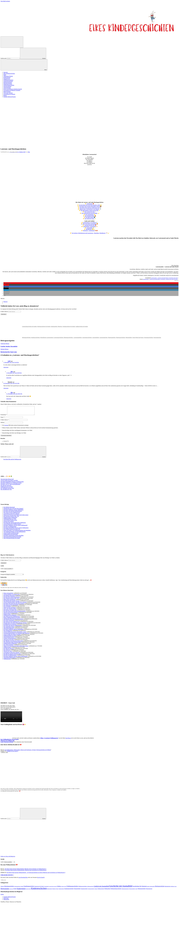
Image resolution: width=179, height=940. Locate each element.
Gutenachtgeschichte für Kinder (29, 326)
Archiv (2, 570)
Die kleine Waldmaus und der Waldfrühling (13, 511)
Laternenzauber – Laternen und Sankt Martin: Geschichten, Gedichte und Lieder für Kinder (160, 279)
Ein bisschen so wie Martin (89, 222)
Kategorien (3, 576)
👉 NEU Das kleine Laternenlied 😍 (89, 223)
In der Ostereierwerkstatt (7, 743)
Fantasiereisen (6, 78)
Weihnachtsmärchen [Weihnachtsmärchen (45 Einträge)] (125, 890)
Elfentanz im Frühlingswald (7, 742)
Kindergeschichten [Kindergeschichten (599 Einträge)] (39, 890)
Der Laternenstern (89, 214)
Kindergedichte (6, 77)
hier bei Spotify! (41, 879)
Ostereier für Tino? (7, 652)
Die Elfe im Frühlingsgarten (9, 528)
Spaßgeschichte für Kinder (82, 326)
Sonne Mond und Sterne (137, 337)
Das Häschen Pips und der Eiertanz (11, 602)
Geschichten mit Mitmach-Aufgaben (11, 90)
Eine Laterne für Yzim (89, 211)
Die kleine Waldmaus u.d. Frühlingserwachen (11, 484)
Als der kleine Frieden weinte (10, 521)
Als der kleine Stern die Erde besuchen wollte (89, 205)
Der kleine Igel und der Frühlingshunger (12, 512)
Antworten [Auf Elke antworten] (8, 377)
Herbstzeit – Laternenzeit (89, 230)
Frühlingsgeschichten (8, 80)
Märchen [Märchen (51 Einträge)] (54, 890)
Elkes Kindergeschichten (9, 73)
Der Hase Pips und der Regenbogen (11, 598)
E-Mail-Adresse (4, 311)
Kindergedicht (54, 326)
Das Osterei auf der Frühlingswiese (11, 623)
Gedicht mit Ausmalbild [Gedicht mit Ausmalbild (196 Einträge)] (101, 888)
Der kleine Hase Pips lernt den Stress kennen (13, 605)
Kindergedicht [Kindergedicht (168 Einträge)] (21, 890)
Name (2, 419)
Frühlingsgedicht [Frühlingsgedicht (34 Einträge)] (63, 888)
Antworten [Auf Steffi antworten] (5, 367)
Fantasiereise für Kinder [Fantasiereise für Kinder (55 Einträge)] (39, 888)
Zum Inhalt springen (5, 1)
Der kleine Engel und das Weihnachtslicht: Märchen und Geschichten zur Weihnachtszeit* (26, 871)
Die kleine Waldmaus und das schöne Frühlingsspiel (15, 527)
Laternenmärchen (104, 337)
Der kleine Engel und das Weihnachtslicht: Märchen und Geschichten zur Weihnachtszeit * (25, 870)
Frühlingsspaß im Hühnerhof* (10, 519)
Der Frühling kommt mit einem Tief (11, 530)
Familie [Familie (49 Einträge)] (22, 888)
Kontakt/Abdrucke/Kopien (9, 96)
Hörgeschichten (7, 91)
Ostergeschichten (7, 86)
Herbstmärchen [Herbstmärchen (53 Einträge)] (167, 888)
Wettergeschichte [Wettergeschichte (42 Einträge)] (132, 890)
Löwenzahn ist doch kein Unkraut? (11, 515)
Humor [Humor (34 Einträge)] (175, 888)
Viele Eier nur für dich (8, 641)
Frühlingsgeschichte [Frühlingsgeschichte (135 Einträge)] (72, 888)
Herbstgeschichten (7, 82)
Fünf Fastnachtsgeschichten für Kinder (12, 538)
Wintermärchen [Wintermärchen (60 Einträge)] (149, 890)
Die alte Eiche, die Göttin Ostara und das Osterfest (15, 624)
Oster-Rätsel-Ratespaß (8, 629)
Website (2, 424)
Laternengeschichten (87, 337)
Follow (2, 896)
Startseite (5, 72)
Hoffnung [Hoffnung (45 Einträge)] (172, 888)
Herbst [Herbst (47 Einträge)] (148, 888)
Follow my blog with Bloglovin (8, 858)
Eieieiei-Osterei (7, 615)
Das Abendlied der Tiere (6, 491)
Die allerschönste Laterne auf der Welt (89, 210)
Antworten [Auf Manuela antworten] (5, 388)
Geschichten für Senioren (9, 94)
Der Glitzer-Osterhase (8, 646)
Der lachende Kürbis (89, 216)
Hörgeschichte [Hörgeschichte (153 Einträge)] (5, 890)
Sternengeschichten (148, 337)
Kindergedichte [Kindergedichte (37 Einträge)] (28, 890)
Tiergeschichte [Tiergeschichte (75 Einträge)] (77, 890)
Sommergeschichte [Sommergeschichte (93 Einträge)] (69, 890)
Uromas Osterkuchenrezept (9, 640)
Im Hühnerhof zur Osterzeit (9, 625)
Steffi (9, 361)
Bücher (5, 95)
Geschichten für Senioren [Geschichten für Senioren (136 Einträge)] (139, 888)
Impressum (6, 899)
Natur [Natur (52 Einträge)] (57, 890)
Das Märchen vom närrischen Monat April (13, 642)
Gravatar (6, 427)
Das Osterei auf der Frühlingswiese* (11, 514)
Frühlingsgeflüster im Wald (9, 520)
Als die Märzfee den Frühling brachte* (12, 525)
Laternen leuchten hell (89, 225)
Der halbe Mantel (90, 217)
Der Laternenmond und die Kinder (89, 213)
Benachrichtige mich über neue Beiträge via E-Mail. (14, 434)
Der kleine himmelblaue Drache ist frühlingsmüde (12, 483)
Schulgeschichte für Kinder (69, 326)
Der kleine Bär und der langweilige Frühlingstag (14, 524)
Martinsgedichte (111, 337)
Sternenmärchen (157, 337)
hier (27, 589)
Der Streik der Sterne (89, 218)
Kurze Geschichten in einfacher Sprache (12, 89)
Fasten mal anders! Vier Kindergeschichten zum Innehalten (17, 532)
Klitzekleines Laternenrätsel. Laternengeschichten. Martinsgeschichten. (56, 337)
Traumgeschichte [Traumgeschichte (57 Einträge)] (84, 890)
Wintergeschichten (7, 83)
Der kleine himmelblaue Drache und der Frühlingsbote (16, 529)
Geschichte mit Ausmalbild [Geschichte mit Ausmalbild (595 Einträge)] (120, 888)
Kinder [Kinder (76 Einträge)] (15, 890)
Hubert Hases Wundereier (9, 601)
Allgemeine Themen (8, 76)
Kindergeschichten (35, 337)
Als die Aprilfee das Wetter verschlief (9, 482)
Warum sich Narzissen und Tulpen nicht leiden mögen (15, 516)
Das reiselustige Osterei (8, 628)
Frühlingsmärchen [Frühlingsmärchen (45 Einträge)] (90, 888)
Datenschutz (6, 901)
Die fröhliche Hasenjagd (9, 508)
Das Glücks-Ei (6, 651)
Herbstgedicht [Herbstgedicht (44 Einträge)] (152, 888)
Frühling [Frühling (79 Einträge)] (59, 888)
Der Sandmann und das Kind (7, 489)
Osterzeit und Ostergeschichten (10, 614)
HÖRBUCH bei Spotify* (12, 752)
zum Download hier (23, 879)
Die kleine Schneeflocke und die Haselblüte (13, 537)
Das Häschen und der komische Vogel (12, 655)
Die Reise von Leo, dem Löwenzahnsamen (10, 486)
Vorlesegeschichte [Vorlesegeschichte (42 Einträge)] (91, 890)
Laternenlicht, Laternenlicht (89, 226)
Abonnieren (3, 314)
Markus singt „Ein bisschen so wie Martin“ (89, 209)
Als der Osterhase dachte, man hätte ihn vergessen (14, 603)
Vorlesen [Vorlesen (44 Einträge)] (95, 890)
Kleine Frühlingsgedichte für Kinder (11, 619)
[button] (7, 283)
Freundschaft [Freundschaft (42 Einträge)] (46, 888)
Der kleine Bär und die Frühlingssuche (12, 461)
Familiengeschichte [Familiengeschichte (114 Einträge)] (29, 888)
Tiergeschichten (7, 87)
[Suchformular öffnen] (12, 42)
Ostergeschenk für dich (8, 638)
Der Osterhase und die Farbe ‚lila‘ (11, 517)
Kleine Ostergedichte (8, 594)
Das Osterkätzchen (7, 632)
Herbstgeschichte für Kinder (43, 326)
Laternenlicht (89, 227)
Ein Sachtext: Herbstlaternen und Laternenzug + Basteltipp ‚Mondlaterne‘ (89, 233)
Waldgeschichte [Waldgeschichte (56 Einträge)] (101, 890)
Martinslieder (129, 337)
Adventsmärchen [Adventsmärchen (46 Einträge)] (17, 888)
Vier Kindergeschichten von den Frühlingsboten (14, 533)
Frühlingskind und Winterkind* (10, 536)
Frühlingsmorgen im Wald (7, 488)
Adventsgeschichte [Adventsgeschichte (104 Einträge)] (9, 888)
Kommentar (4, 416)
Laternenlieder (95, 337)
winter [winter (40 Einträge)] (136, 890)
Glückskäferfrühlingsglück (9, 659)
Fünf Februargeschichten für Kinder (11, 539)
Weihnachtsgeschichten (8, 85)
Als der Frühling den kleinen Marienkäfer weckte (14, 633)
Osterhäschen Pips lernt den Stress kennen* (13, 510)
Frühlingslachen (7, 660)
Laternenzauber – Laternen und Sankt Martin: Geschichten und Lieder (164, 277)
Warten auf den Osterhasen (9, 609)
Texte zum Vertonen (8, 92)
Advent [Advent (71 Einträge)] (2, 888)
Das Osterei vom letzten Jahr (10, 611)
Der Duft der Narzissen (6, 487)
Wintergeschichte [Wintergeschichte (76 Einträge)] (142, 890)
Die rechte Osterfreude (8, 621)
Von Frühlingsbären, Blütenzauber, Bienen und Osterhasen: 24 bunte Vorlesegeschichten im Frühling (27, 751)
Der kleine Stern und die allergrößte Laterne (89, 206)
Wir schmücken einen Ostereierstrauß (12, 643)
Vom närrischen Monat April (7, 480)
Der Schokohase (7, 607)
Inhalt (4, 74)
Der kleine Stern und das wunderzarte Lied (89, 207)
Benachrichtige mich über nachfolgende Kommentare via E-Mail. (17, 432)
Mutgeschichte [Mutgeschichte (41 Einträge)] (49, 890)
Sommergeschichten (8, 81)
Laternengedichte (78, 337)
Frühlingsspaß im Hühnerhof (10, 616)
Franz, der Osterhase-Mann (9, 610)
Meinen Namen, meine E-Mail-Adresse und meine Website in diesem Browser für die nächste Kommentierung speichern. (30, 429)
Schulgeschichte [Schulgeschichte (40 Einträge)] (61, 890)
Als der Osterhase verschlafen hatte (11, 596)
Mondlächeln (89, 229)
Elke (29, 152)
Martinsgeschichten (120, 337)
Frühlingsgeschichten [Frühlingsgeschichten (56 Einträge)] (82, 888)
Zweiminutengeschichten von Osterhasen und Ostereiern (16, 634)
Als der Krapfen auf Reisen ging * (11, 534)
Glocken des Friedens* (8, 523)
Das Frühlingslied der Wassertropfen (10, 741)
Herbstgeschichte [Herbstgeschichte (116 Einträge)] (159, 888)
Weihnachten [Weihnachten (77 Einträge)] (107, 890)
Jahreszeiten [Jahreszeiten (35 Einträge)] (11, 890)
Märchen (60, 326)
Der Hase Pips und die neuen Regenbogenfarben (14, 612)
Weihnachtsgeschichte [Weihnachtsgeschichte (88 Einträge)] (116, 890)
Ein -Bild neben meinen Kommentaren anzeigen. (15, 427)
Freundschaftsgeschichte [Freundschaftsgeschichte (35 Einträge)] (53, 888)
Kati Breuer (68, 739)
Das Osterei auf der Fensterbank (10, 606)
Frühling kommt (7, 649)
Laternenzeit (89, 203)
